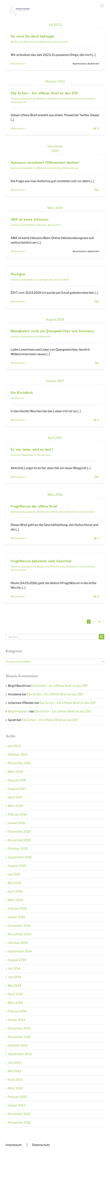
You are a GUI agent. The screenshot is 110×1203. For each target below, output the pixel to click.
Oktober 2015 (18, 848)
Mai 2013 (14, 1071)
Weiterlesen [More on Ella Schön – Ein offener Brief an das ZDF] (17, 128)
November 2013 (19, 1037)
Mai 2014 (14, 985)
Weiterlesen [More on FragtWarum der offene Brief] (17, 538)
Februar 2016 (17, 814)
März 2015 (15, 900)
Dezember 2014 (19, 925)
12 (96, 538)
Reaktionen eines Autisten (54, 41)
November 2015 (19, 840)
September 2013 (20, 1054)
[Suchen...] (52, 636)
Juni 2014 (14, 977)
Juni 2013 (14, 1062)
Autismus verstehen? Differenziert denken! (45, 162)
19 (96, 419)
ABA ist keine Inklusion (29, 219)
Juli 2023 (14, 746)
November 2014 (19, 934)
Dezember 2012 (19, 1114)
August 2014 (17, 960)
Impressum (14, 1145)
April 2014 (15, 994)
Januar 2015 (16, 917)
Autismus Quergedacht (23, 98)
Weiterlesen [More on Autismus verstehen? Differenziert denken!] (17, 189)
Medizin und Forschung (49, 168)
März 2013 (15, 1088)
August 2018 (17, 780)
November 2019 (19, 763)
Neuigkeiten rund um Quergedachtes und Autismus (52, 331)
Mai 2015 (14, 883)
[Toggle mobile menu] (102, 6)
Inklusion (41, 224)
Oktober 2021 (18, 754)
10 (96, 596)
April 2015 (15, 891)
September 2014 (20, 951)
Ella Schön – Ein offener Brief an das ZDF (44, 93)
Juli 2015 (14, 874)
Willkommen (44, 336)
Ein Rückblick (22, 392)
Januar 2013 (16, 1105)
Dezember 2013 (19, 1028)
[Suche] (101, 636)
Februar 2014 (17, 1011)
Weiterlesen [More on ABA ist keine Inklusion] (17, 251)
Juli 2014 (14, 968)
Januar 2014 (16, 1020)
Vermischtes (54, 224)
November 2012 (19, 1122)
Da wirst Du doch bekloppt (32, 36)
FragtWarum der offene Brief (34, 506)
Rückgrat (18, 274)
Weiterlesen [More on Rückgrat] (17, 301)
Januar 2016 (16, 823)
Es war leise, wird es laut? (32, 449)
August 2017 (17, 789)
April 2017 (15, 797)
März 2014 (15, 1002)
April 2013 (15, 1080)
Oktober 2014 (18, 943)
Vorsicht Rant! (61, 279)
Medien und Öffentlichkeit (25, 41)
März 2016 (15, 806)
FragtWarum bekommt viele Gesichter (41, 561)
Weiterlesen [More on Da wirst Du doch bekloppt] (17, 63)
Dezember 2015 (19, 831)
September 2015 (20, 857)
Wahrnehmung (71, 168)
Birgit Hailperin (18, 711)
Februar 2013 (17, 1097)
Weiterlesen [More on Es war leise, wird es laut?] (17, 476)
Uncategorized (19, 102)
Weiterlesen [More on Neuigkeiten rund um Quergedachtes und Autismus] (17, 362)
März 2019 (15, 771)
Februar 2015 (17, 908)
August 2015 (17, 866)
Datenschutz (41, 1145)
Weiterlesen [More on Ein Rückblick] (17, 419)
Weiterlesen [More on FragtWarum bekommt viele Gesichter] (17, 596)
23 (96, 128)
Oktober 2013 (18, 1045)
